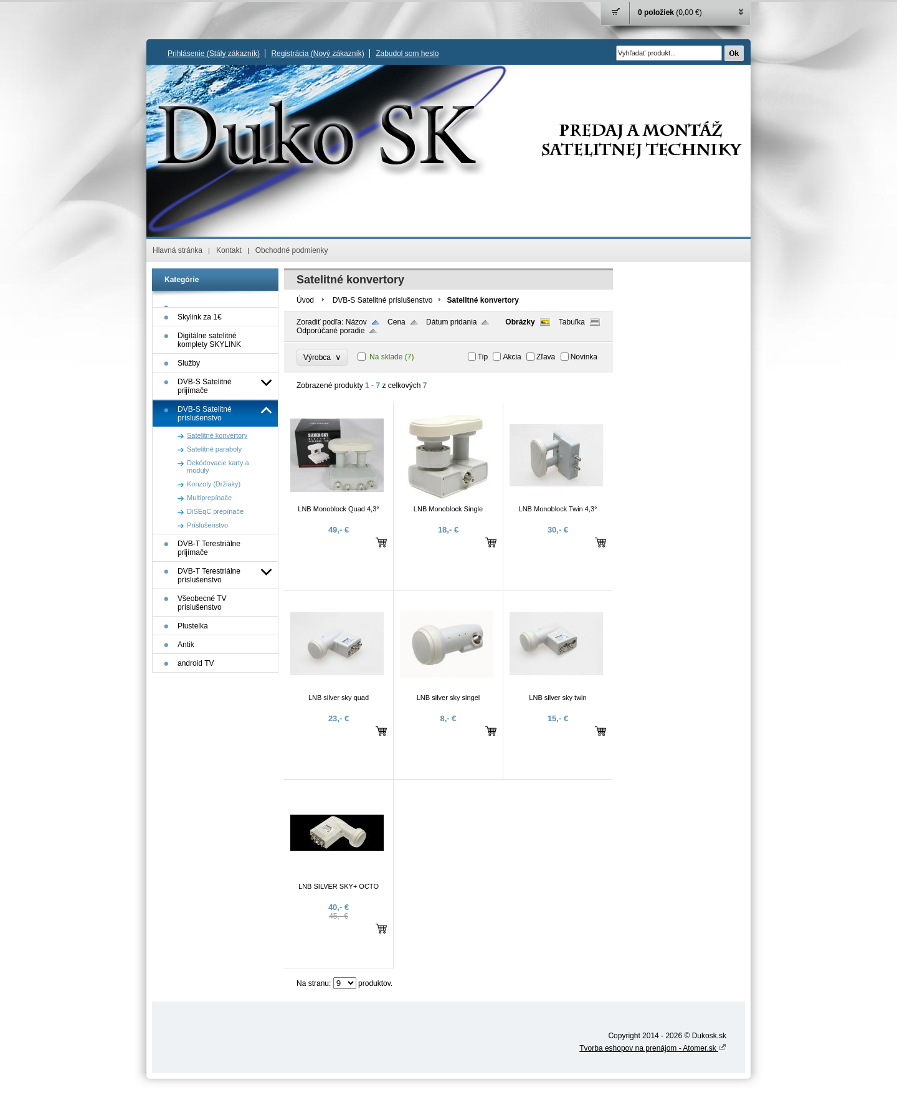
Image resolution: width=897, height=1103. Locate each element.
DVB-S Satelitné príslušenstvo (383, 300)
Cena (396, 322)
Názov (356, 322)
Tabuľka (572, 322)
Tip (483, 357)
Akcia (512, 357)
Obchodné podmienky (291, 250)
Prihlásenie (214, 53)
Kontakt (229, 250)
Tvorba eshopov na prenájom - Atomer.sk (652, 1048)
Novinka (584, 357)
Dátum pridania (451, 322)
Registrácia (317, 53)
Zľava (545, 357)
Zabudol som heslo (407, 53)
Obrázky (519, 322)
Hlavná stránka (177, 250)
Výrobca (322, 357)
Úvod (305, 300)
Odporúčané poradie (330, 330)
